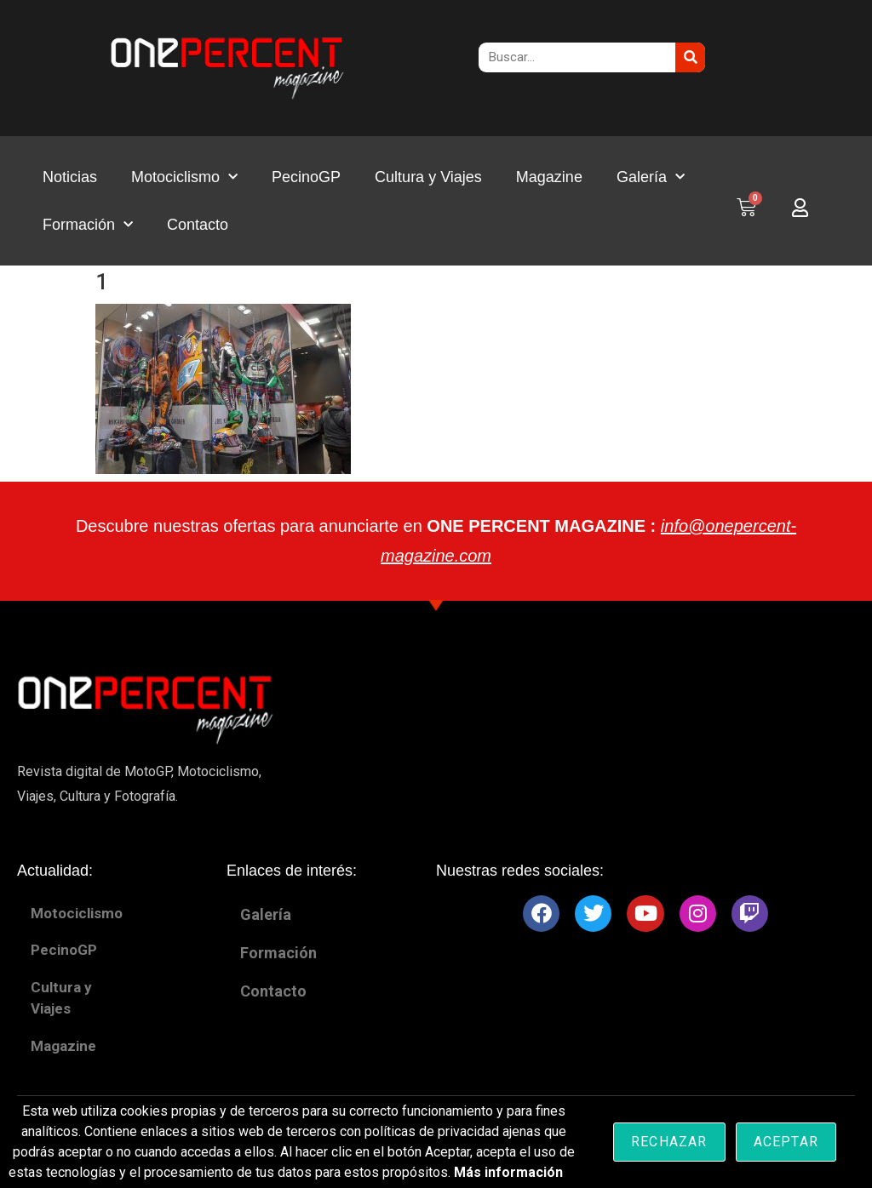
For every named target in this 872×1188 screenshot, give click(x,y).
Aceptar (786, 1142)
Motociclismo (184, 177)
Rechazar (669, 1142)
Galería (651, 177)
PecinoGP (306, 177)
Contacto (197, 224)
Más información (508, 1172)
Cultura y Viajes (428, 177)
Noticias (70, 177)
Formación (88, 225)
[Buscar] (690, 57)
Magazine (549, 177)
